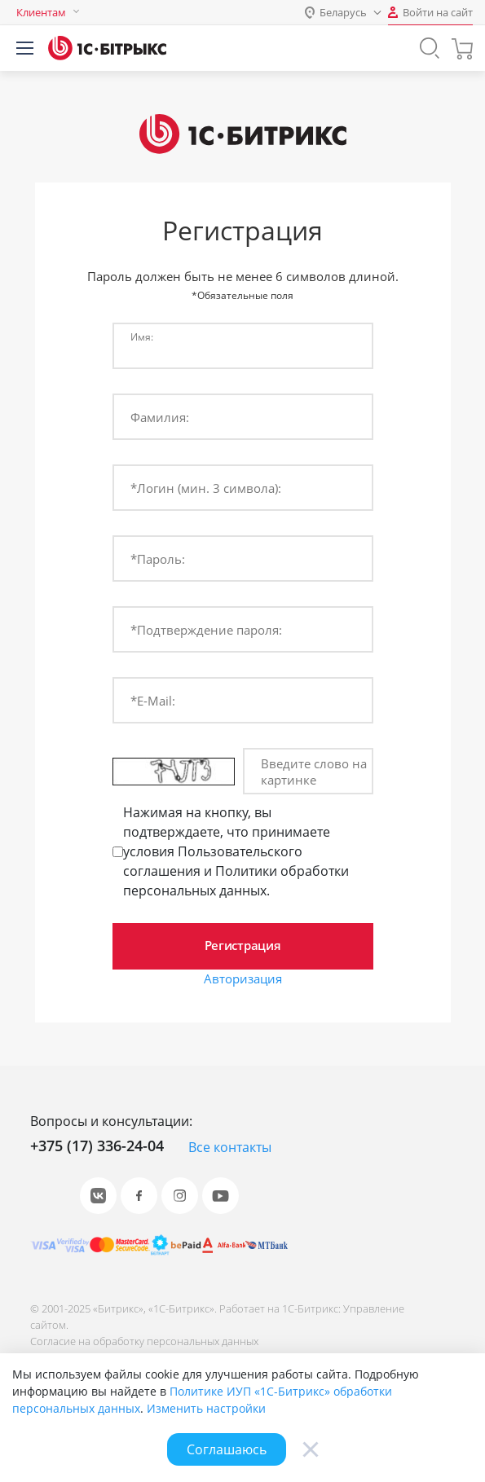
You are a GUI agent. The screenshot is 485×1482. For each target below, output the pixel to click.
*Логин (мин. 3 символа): (205, 488)
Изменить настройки (206, 1408)
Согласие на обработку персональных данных (144, 1341)
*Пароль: (157, 559)
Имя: (141, 336)
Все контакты (229, 1147)
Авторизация (243, 978)
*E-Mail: (152, 701)
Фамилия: (159, 417)
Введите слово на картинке (314, 771)
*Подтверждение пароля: (206, 630)
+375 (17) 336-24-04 (97, 1145)
